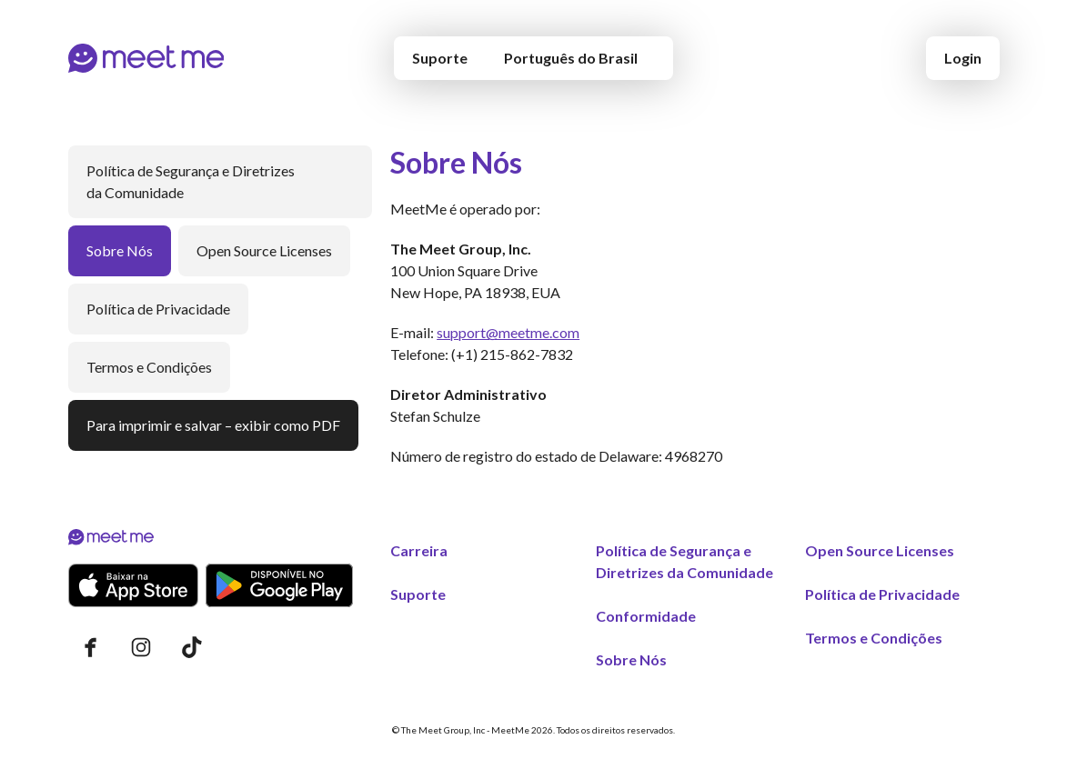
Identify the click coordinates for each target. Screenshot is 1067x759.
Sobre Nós (119, 250)
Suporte (440, 57)
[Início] (146, 58)
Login (962, 57)
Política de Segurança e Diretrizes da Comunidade (190, 181)
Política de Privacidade (158, 308)
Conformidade (646, 615)
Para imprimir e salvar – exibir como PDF (213, 425)
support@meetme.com (508, 332)
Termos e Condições (149, 366)
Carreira (419, 550)
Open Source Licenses (264, 250)
